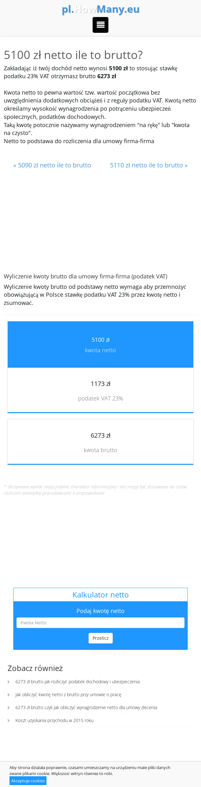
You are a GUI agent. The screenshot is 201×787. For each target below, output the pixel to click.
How (101, 9)
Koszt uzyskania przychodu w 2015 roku (54, 720)
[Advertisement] (100, 222)
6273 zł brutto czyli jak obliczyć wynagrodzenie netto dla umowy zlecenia (86, 707)
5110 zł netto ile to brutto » (149, 165)
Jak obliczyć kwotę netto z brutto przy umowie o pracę (68, 694)
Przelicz (101, 638)
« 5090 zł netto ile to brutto (52, 165)
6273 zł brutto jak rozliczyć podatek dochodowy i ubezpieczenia (77, 682)
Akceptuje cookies (28, 781)
